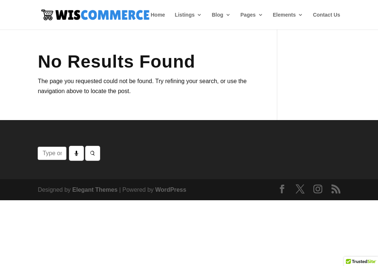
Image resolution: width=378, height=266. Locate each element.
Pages (247, 15)
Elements (284, 15)
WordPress (170, 190)
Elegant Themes (95, 190)
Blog (217, 15)
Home (158, 15)
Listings (185, 15)
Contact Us (326, 15)
